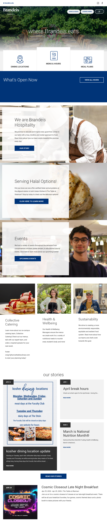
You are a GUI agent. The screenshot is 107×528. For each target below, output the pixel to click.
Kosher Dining (86, 11)
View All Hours (92, 80)
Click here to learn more (32, 201)
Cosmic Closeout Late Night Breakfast (70, 487)
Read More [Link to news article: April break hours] (67, 398)
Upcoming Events (28, 259)
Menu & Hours (72, 11)
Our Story (24, 148)
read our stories (53, 476)
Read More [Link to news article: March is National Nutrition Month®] (67, 448)
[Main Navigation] (99, 11)
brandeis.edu (8, 3)
